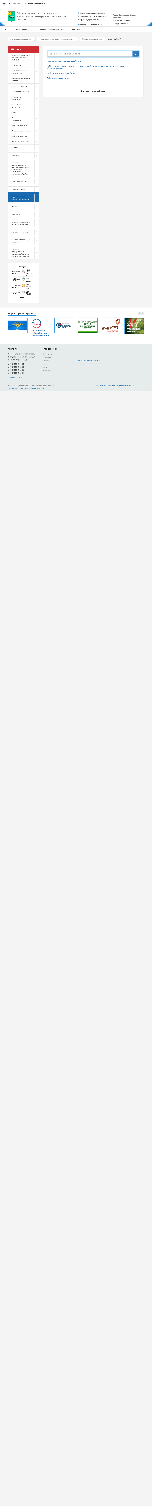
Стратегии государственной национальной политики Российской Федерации (20, 253)
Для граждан (14, 3)
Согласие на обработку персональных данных (26, 388)
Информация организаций (16, 98)
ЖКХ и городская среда (20, 91)
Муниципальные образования (17, 119)
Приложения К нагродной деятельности (20, 241)
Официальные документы (20, 39)
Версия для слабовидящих (34, 3)
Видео (45, 364)
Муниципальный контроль (21, 131)
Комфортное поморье (19, 232)
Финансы (14, 207)
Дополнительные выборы (62, 73)
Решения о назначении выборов (65, 61)
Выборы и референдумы (92, 39)
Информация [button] (23, 29)
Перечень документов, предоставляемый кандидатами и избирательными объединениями (85, 67)
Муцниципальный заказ (20, 142)
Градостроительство (19, 86)
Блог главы (47, 354)
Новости (14, 147)
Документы (47, 357)
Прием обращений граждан (51, 29)
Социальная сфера (18, 189)
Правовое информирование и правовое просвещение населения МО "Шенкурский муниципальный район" (20, 168)
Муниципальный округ (19, 136)
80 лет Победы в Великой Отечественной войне (20, 223)
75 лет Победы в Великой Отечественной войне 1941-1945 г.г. (20, 58)
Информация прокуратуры (16, 106)
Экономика (15, 214)
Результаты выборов (59, 78)
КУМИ (13, 112)
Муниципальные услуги (19, 125)
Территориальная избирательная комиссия (56, 39)
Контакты (76, 29)
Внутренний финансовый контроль (20, 80)
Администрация (17, 65)
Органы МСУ (16, 155)
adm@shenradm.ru (15, 377)
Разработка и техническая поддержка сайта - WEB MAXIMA (119, 386)
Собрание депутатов (19, 181)
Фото (45, 367)
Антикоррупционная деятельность (19, 72)
